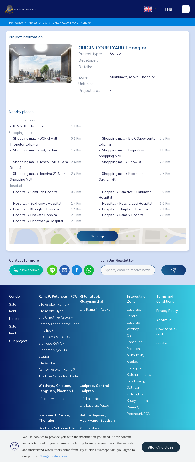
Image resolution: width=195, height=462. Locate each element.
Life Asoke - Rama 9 (54, 304)
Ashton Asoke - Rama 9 (57, 369)
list (45, 22)
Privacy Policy (167, 310)
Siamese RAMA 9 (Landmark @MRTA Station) (53, 349)
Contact (163, 343)
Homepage (16, 22)
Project (32, 22)
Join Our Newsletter (117, 260)
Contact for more (24, 260)
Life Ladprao (89, 398)
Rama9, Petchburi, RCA (58, 296)
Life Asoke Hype (51, 310)
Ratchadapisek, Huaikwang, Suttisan (139, 380)
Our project (18, 340)
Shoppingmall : (20, 132)
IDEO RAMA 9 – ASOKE (55, 336)
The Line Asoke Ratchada (58, 375)
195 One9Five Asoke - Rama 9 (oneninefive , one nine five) (59, 323)
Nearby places (21, 111)
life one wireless (51, 398)
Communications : (22, 120)
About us (163, 319)
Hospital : (16, 185)
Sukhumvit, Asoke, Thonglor (135, 361)
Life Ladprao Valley (94, 405)
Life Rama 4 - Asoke (95, 309)
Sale (12, 304)
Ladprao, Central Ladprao (134, 315)
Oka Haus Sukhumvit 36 (57, 428)
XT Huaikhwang (91, 428)
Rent (13, 310)
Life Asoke (47, 362)
